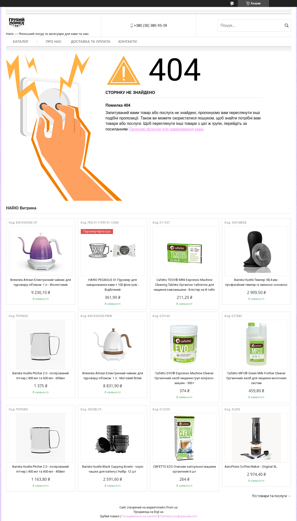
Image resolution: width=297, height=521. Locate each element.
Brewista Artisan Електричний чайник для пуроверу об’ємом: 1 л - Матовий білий (112, 375)
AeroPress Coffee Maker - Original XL (251, 466)
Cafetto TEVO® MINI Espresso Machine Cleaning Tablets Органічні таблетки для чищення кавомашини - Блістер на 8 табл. (184, 284)
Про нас (54, 41)
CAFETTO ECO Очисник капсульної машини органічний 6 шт (184, 469)
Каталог (21, 41)
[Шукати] (287, 25)
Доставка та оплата (91, 41)
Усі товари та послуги (269, 496)
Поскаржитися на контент (139, 516)
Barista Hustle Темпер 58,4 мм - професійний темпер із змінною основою (256, 282)
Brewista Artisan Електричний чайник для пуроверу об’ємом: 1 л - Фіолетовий (40, 282)
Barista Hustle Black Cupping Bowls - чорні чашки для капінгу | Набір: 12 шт (112, 469)
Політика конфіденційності (178, 516)
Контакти (127, 41)
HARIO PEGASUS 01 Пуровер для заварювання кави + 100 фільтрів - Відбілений (112, 284)
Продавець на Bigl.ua (148, 512)
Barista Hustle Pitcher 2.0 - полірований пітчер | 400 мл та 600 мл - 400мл (40, 469)
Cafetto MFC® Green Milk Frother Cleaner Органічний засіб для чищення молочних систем (256, 378)
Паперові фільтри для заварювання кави (166, 129)
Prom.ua (172, 507)
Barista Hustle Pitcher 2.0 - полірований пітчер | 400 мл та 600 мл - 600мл (40, 375)
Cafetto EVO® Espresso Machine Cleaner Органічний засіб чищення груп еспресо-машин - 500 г (184, 378)
